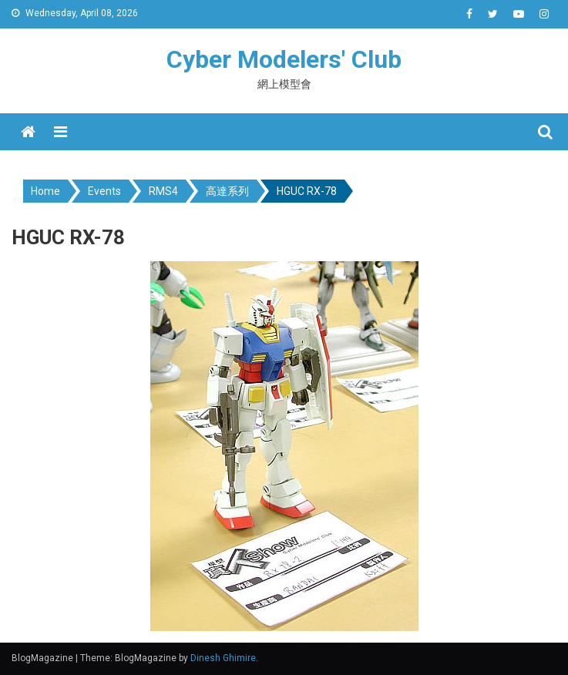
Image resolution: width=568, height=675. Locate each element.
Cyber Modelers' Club (284, 59)
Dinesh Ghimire (223, 658)
